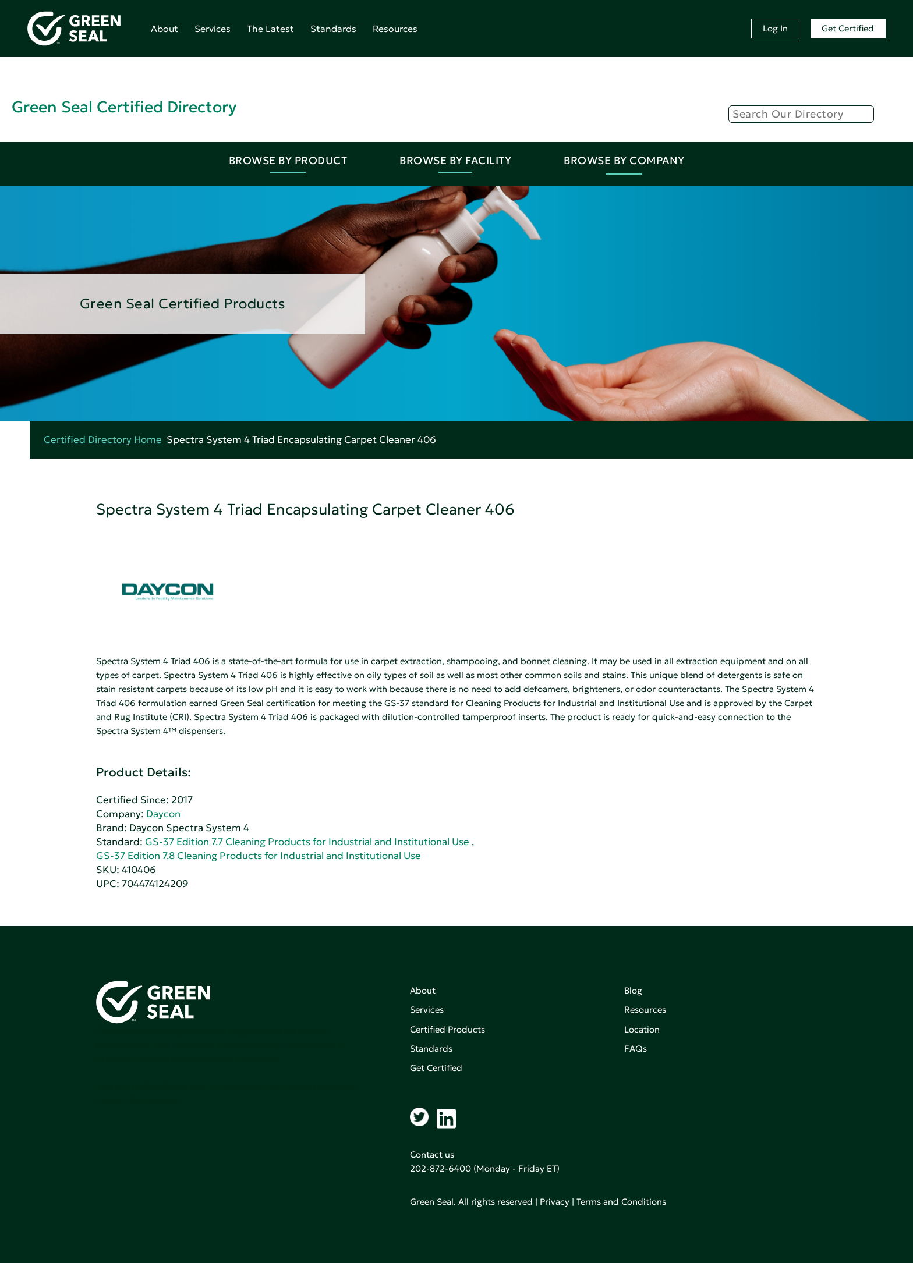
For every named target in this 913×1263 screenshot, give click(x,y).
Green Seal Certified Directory (124, 106)
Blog (633, 990)
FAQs (635, 1048)
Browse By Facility (455, 160)
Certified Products (447, 1029)
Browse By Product (288, 160)
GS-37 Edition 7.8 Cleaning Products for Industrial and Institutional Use (258, 856)
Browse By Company (624, 160)
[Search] (801, 114)
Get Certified (848, 28)
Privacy (554, 1201)
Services (212, 28)
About (164, 28)
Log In (775, 28)
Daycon (163, 814)
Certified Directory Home (103, 440)
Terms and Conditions (621, 1201)
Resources (395, 28)
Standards (333, 28)
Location (642, 1029)
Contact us (432, 1154)
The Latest (270, 28)
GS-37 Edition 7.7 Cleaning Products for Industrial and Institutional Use (307, 842)
